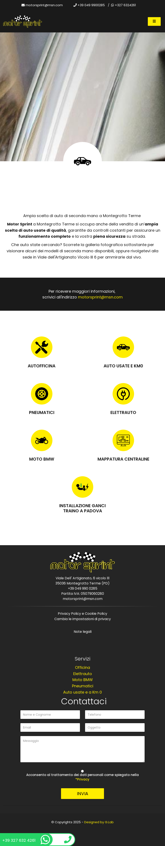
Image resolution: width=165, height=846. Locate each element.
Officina (82, 667)
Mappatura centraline (123, 459)
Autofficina (41, 366)
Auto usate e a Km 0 (82, 692)
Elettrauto (123, 412)
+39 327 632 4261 (26, 839)
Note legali (83, 631)
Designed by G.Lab (99, 822)
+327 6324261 (123, 5)
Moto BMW (41, 459)
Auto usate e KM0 (123, 366)
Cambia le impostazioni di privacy (82, 618)
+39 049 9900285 (89, 5)
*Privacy (82, 779)
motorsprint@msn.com (44, 5)
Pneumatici (41, 412)
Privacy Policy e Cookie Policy (82, 613)
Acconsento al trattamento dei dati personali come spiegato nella (82, 777)
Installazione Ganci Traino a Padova (82, 508)
